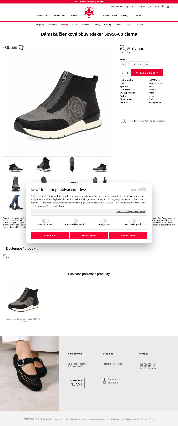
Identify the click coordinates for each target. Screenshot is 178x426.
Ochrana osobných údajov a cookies (131, 211)
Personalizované (74, 224)
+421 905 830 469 (147, 364)
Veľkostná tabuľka (76, 366)
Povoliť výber (89, 235)
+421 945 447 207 (147, 366)
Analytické (104, 224)
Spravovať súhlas (147, 419)
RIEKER (89, 2)
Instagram (113, 382)
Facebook (113, 379)
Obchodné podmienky (77, 364)
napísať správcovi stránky (99, 419)
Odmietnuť (49, 235)
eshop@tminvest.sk (147, 368)
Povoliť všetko (128, 235)
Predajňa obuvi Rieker (113, 364)
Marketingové (133, 224)
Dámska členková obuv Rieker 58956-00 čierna (24, 320)
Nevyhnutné (45, 224)
